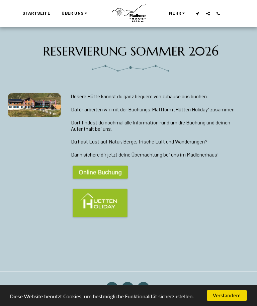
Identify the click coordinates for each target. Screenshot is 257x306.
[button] (75, 13)
